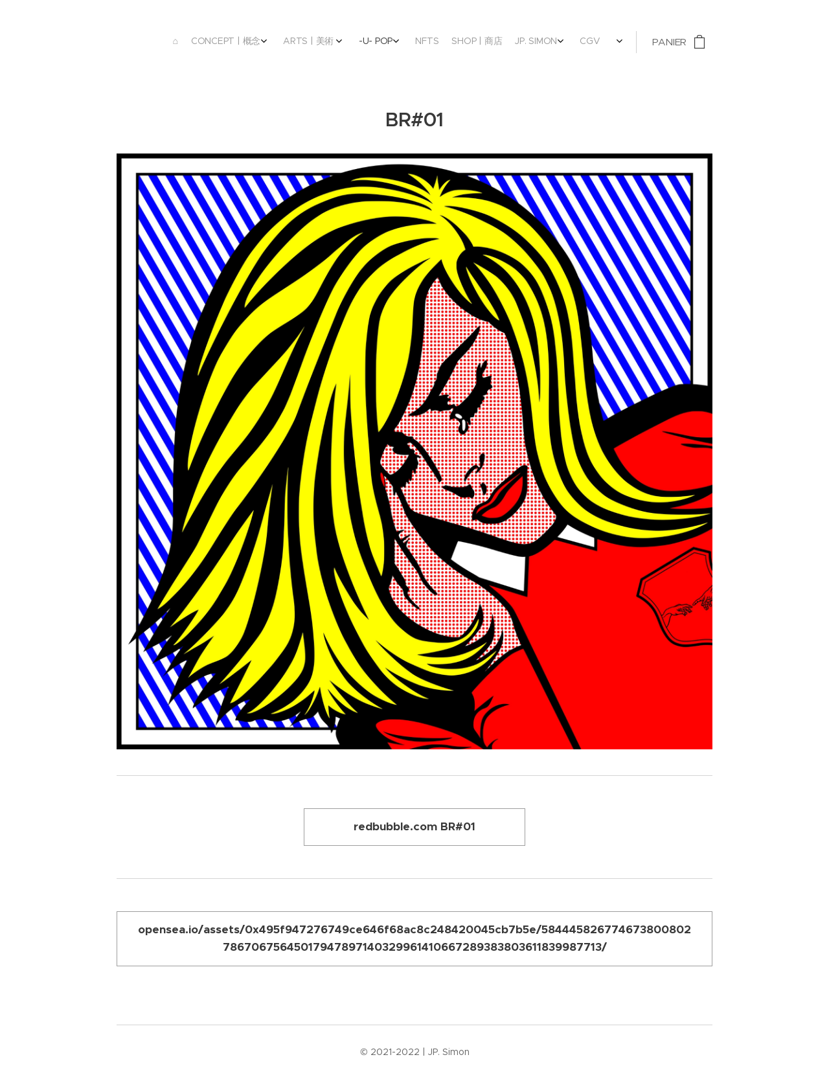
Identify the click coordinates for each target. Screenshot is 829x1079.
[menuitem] (482, 42)
